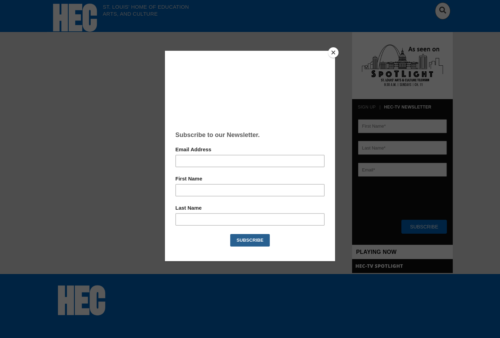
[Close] (333, 52)
